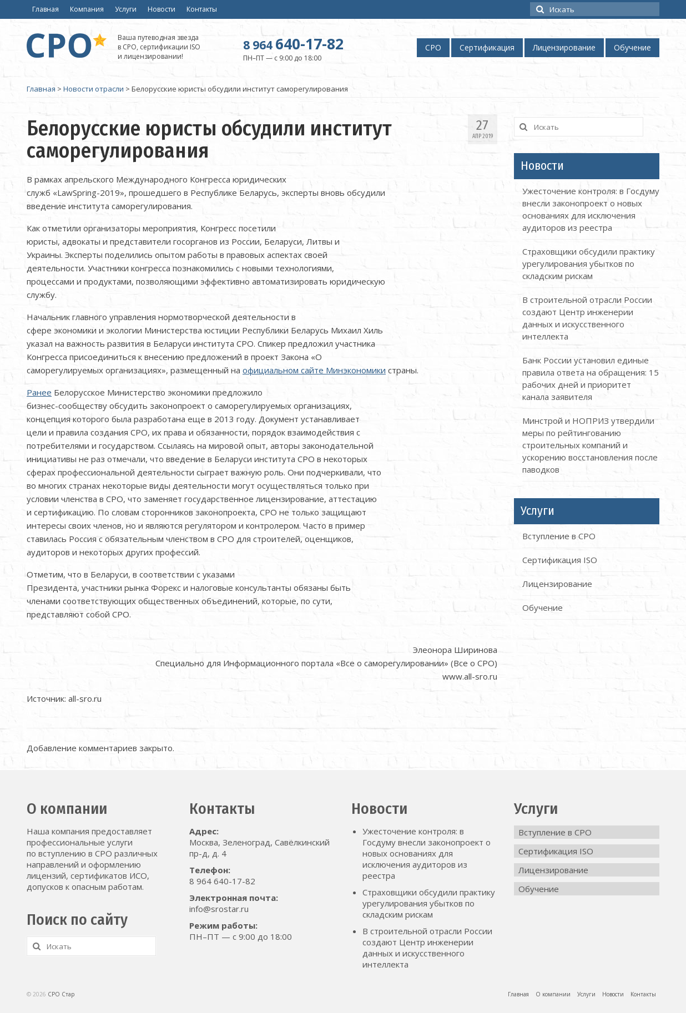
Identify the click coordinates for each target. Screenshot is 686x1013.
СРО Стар (61, 994)
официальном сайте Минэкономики (314, 370)
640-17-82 (293, 44)
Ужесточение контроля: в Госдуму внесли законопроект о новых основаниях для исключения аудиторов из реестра (426, 853)
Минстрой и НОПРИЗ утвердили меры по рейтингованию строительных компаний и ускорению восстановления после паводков (590, 445)
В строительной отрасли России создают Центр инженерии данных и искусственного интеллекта (427, 947)
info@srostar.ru (219, 908)
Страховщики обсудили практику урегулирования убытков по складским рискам (588, 263)
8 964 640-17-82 (222, 881)
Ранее (39, 392)
